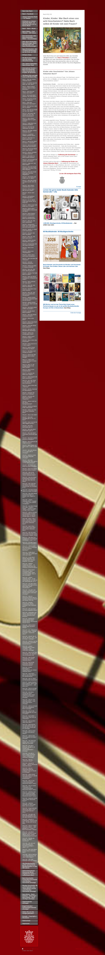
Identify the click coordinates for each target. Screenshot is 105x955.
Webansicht (79, 949)
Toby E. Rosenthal (63, 57)
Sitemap (36, 949)
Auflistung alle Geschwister (67, 154)
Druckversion (27, 949)
